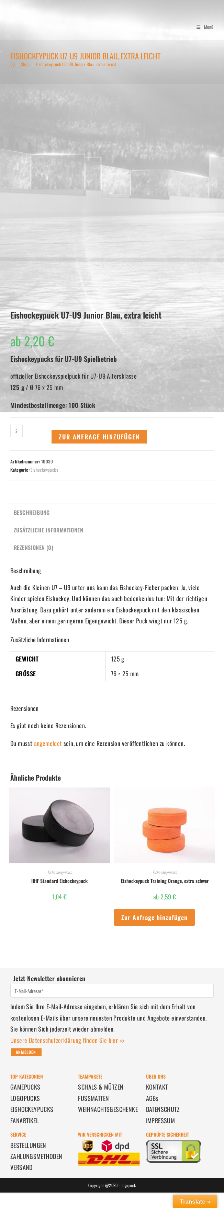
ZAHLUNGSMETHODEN (36, 1156)
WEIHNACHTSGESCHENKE (108, 1109)
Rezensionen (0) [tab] (33, 547)
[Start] (12, 64)
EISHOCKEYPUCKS (32, 1109)
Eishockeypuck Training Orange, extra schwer (165, 880)
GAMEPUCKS (25, 1086)
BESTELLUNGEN (28, 1145)
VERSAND (21, 1167)
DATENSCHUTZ (163, 1109)
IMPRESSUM (160, 1120)
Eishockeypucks (44, 469)
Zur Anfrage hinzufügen (99, 436)
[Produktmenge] (16, 431)
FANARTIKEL (24, 1120)
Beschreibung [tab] (32, 512)
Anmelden (26, 1052)
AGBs (152, 1098)
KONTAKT (157, 1086)
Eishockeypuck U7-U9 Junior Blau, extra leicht (76, 64)
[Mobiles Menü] (202, 26)
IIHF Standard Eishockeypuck (59, 880)
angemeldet (48, 743)
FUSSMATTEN (93, 1098)
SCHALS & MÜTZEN (100, 1086)
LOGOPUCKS (25, 1098)
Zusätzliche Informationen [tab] (48, 530)
